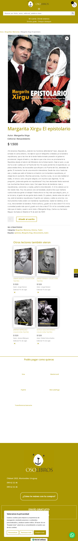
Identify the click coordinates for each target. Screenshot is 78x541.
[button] (67, 38)
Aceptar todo (39, 532)
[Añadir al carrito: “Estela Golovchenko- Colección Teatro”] (38, 343)
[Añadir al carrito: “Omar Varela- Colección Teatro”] (14, 292)
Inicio (2, 32)
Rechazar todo (26, 532)
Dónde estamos (43, 19)
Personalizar (12, 532)
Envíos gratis (32, 21)
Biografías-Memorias (12, 32)
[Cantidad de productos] (11, 219)
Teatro (40, 230)
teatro (46, 233)
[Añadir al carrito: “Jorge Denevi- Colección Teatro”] (38, 292)
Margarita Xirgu (27, 233)
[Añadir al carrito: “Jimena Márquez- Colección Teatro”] (14, 343)
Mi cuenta (32, 19)
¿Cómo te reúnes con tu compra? (39, 496)
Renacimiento (38, 233)
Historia (34, 230)
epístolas (17, 233)
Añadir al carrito (26, 219)
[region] (26, 524)
